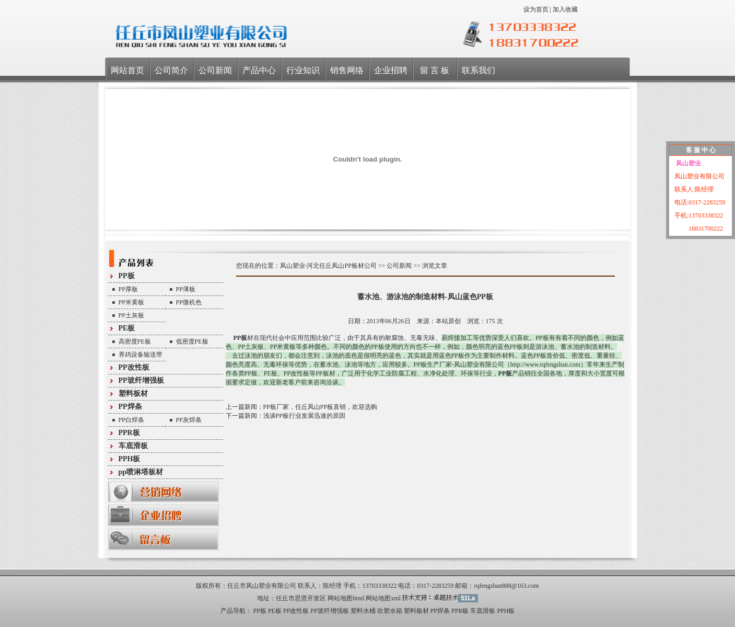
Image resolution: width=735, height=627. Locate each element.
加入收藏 (565, 9)
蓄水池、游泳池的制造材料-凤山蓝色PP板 (425, 296)
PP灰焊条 (189, 420)
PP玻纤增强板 (141, 380)
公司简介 (171, 70)
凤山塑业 (687, 163)
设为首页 (536, 9)
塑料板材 (133, 393)
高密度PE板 (135, 341)
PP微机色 (189, 302)
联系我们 (478, 70)
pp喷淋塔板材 (141, 472)
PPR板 (129, 433)
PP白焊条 (131, 420)
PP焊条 (130, 407)
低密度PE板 (192, 341)
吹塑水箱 (389, 610)
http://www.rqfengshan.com (545, 364)
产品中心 (259, 70)
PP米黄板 (131, 302)
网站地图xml (383, 598)
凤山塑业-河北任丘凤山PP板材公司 (328, 265)
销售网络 (347, 70)
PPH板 (130, 459)
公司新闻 (215, 70)
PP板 (127, 276)
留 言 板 (434, 70)
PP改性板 (134, 367)
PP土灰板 (131, 315)
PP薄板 (185, 289)
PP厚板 (128, 289)
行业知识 (303, 70)
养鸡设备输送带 (140, 354)
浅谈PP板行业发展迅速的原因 (304, 415)
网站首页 (127, 70)
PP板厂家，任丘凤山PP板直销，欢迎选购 (320, 407)
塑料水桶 (363, 610)
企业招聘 (390, 70)
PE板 (127, 328)
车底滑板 (133, 446)
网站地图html (346, 598)
